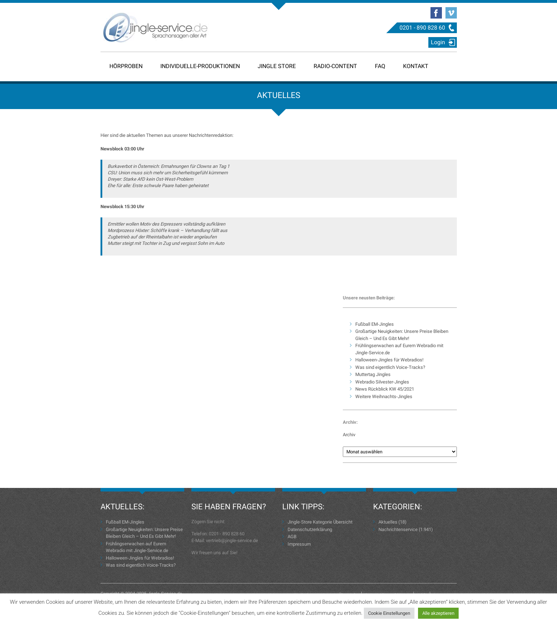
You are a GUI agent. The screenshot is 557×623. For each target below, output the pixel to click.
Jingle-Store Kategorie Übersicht (320, 522)
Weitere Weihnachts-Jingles (383, 396)
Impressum (299, 544)
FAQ (380, 66)
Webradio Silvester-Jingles (382, 382)
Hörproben (126, 66)
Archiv (349, 434)
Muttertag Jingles (373, 374)
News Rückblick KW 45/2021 (384, 389)
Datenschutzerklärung (310, 529)
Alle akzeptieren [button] (438, 613)
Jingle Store (277, 66)
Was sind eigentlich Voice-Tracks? (390, 367)
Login (438, 42)
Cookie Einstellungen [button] (389, 613)
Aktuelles (387, 522)
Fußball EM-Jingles (374, 324)
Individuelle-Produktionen (200, 66)
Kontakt (415, 66)
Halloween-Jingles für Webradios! (389, 359)
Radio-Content (335, 66)
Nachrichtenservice (398, 529)
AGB (292, 536)
